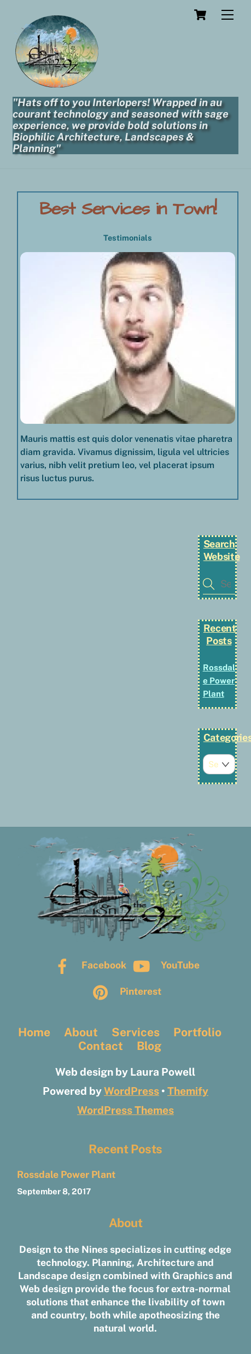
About (81, 1032)
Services (136, 1032)
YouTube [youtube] (164, 965)
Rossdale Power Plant (219, 680)
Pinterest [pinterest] (124, 991)
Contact (100, 1046)
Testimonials (127, 237)
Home (34, 1032)
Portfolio (197, 1032)
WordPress (131, 1091)
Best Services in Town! (127, 209)
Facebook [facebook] (87, 965)
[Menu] (227, 15)
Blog (149, 1046)
